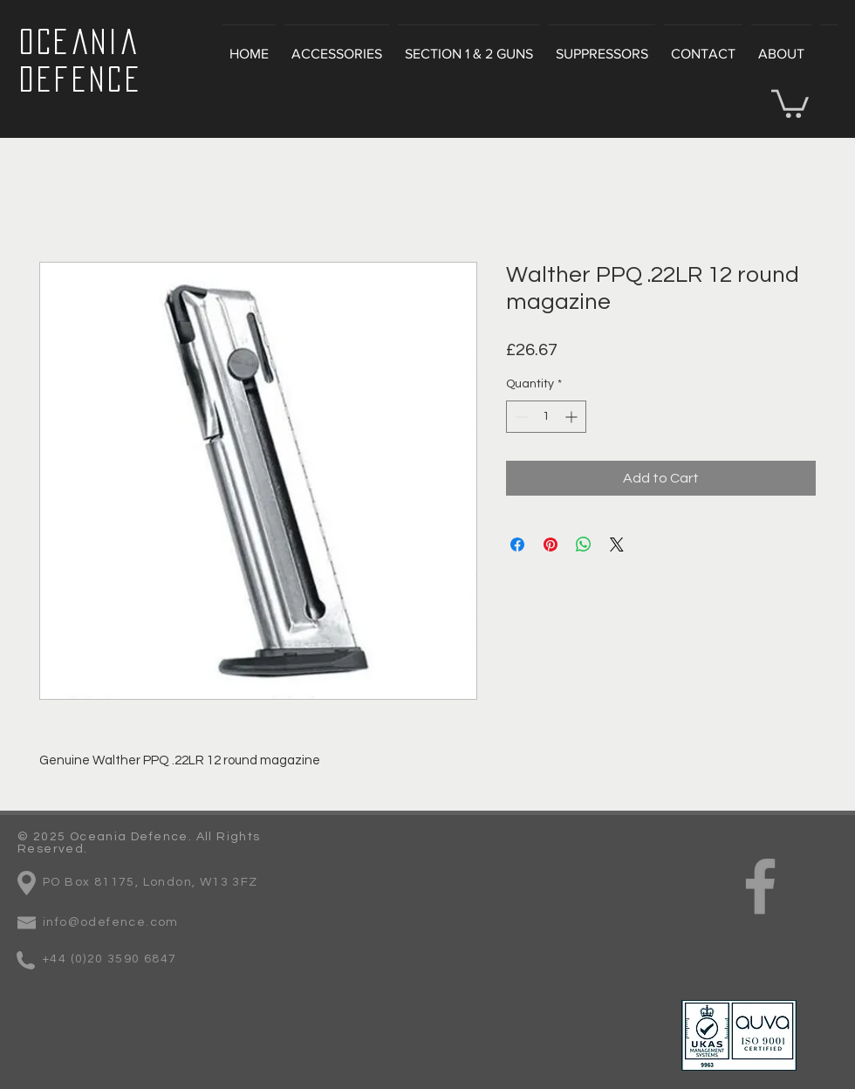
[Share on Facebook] (517, 544)
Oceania (79, 41)
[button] (790, 102)
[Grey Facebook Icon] (760, 886)
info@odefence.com (111, 922)
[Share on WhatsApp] (583, 544)
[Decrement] (519, 416)
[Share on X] (616, 544)
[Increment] (573, 416)
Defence (80, 79)
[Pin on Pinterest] (550, 544)
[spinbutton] (546, 416)
